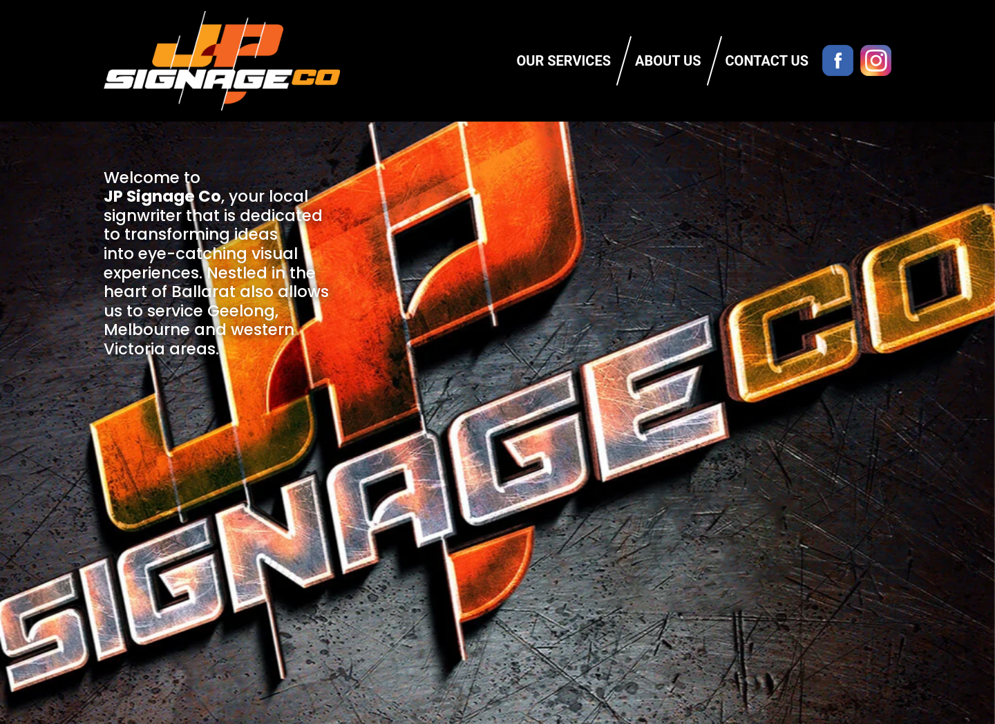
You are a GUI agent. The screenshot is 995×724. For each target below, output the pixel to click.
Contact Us (767, 61)
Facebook (837, 60)
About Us (668, 61)
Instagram (875, 60)
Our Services (564, 61)
